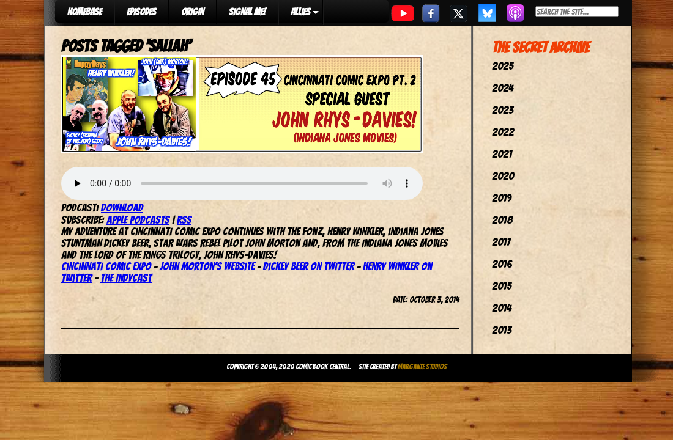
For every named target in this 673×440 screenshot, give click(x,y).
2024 (502, 88)
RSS (184, 220)
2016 (502, 264)
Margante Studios (422, 366)
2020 (503, 176)
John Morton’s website (207, 266)
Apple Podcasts (137, 220)
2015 (501, 286)
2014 (501, 308)
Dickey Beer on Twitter (308, 266)
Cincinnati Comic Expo (106, 266)
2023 (502, 110)
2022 (503, 132)
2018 (502, 220)
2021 (502, 154)
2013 (501, 330)
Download (122, 207)
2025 (502, 66)
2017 (501, 242)
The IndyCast (126, 278)
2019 (501, 198)
